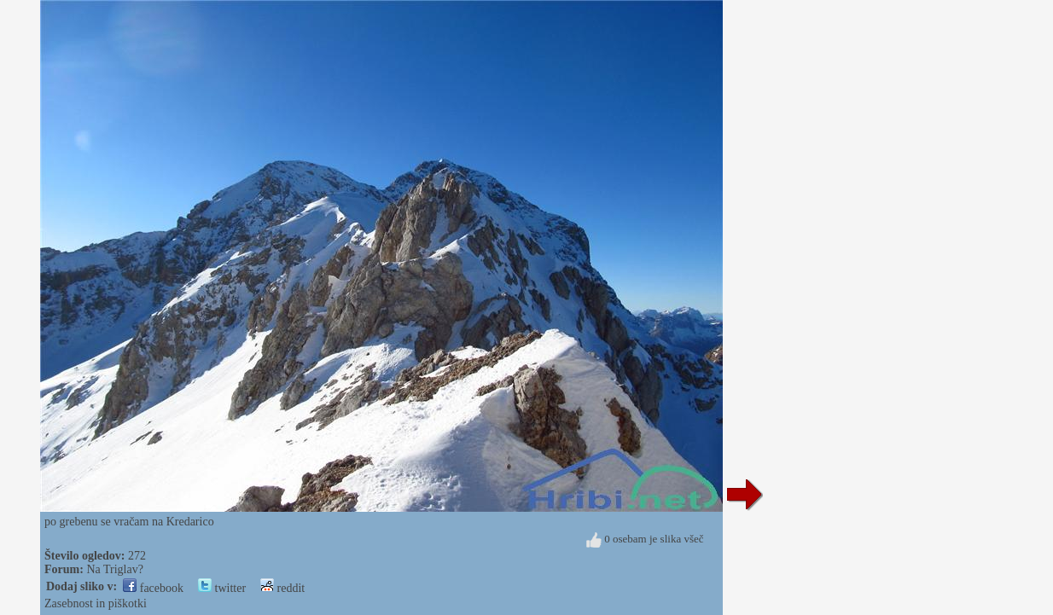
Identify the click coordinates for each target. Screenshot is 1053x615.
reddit (282, 588)
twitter (222, 588)
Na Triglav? (114, 569)
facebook (153, 588)
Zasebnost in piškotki (95, 603)
